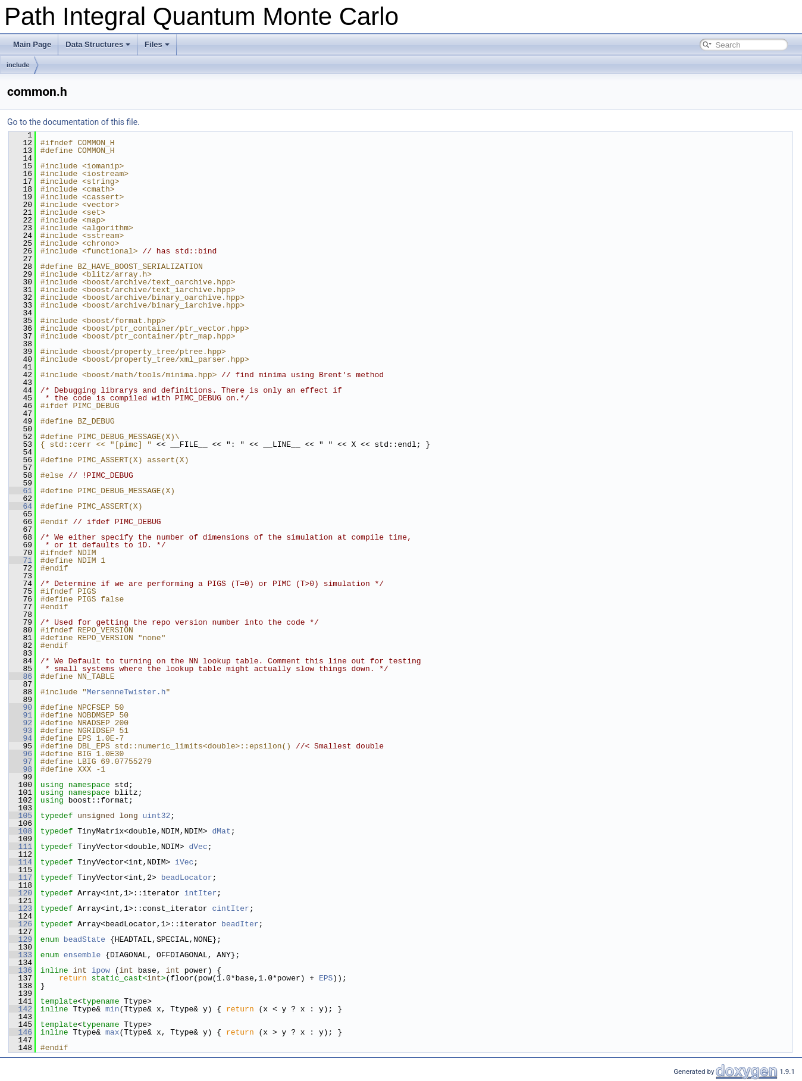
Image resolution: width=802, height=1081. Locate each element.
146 (20, 1032)
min (112, 1009)
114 (20, 862)
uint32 (156, 815)
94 (20, 738)
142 (20, 1009)
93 (20, 730)
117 (20, 877)
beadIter (239, 924)
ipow (101, 970)
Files (157, 44)
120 (20, 893)
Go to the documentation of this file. (73, 122)
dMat (221, 831)
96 (20, 753)
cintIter (230, 908)
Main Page (32, 44)
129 (20, 939)
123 (20, 908)
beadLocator (186, 877)
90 (20, 707)
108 (20, 831)
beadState (84, 939)
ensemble (82, 955)
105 (20, 815)
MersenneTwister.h (126, 692)
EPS (326, 978)
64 (20, 506)
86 (20, 676)
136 (20, 970)
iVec (184, 862)
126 (20, 924)
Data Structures (97, 44)
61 (20, 490)
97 (20, 761)
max (112, 1032)
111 (20, 846)
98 (20, 769)
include (18, 64)
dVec (198, 846)
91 (20, 715)
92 (20, 722)
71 (20, 560)
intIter (200, 893)
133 (20, 955)
